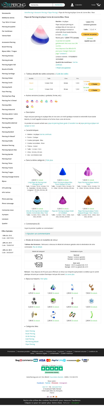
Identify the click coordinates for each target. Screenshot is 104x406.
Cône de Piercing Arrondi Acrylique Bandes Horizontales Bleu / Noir (37, 212)
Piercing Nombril (8, 132)
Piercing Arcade (7, 60)
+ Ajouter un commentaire (37, 233)
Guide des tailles (62, 74)
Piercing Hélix (6, 105)
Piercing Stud (6, 159)
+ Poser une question (63, 68)
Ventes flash (6, 36)
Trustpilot (59, 365)
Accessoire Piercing (8, 42)
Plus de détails (37, 247)
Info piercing (6, 188)
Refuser (66, 403)
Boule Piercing (7, 47)
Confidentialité (54, 353)
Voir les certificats (45, 134)
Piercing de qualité (8, 27)
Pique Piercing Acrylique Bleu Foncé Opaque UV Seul (62, 183)
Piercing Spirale (7, 154)
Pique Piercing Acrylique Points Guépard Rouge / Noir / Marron (88, 212)
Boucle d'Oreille (7, 69)
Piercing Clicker (7, 78)
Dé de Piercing (30, 336)
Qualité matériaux (67, 353)
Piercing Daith (7, 87)
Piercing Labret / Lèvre (10, 114)
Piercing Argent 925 (9, 65)
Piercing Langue (7, 118)
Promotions (11, 351)
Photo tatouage (8, 203)
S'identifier (78, 5)
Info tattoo (6, 192)
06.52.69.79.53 (57, 387)
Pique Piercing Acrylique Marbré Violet (88, 183)
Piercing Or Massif (8, 136)
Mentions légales (41, 353)
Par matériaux (7, 31)
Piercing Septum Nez (9, 150)
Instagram (63, 383)
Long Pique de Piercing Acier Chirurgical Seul (37, 183)
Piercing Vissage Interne (10, 177)
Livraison (5, 219)
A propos (5, 214)
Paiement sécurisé (80, 351)
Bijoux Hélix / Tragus (9, 51)
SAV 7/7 (45, 387)
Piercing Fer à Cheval (9, 100)
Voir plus (49, 160)
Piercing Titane (7, 168)
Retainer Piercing (8, 145)
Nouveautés (6, 13)
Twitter (47, 383)
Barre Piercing (30, 331)
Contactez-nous (8, 210)
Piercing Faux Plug (8, 96)
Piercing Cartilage (8, 74)
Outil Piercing (29, 339)
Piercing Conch (7, 83)
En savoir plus (69, 274)
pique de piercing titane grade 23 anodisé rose (63, 123)
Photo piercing (7, 199)
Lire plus (65, 35)
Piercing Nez (6, 127)
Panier (93, 5)
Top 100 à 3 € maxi (9, 22)
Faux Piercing (6, 92)
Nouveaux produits (23, 351)
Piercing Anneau (7, 56)
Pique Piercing (30, 344)
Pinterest (55, 383)
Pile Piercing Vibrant (31, 342)
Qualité (4, 223)
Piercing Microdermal (9, 123)
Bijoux (4, 181)
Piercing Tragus (7, 172)
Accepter (75, 403)
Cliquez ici (29, 403)
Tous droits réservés (56, 377)
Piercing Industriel (8, 109)
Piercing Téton (7, 163)
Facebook (40, 383)
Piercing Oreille (7, 141)
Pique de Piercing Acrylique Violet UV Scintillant (63, 212)
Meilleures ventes (8, 18)
